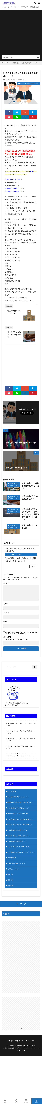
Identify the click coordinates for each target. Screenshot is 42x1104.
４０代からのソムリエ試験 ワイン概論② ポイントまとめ (20, 739)
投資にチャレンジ (13, 869)
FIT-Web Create (26, 1048)
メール (6, 613)
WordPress (21, 1050)
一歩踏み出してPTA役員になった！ (18, 808)
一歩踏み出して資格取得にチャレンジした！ (21, 852)
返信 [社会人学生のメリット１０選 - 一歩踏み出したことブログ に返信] (33, 566)
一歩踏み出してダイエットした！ (18, 813)
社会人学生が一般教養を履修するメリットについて (30, 485)
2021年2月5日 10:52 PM (13, 554)
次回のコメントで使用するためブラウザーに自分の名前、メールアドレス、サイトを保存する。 (20, 633)
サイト (5, 621)
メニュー (26, 1101)
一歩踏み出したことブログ (26, 1045)
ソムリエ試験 (12, 791)
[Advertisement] (21, 33)
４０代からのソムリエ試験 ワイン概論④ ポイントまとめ (21, 724)
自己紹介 (10, 874)
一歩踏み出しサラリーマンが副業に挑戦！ (20, 802)
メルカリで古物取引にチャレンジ (18, 797)
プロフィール (12, 7)
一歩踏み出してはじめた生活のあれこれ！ (20, 824)
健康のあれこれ (34, 7)
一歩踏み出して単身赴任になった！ (18, 830)
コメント (6, 583)
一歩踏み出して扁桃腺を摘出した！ (18, 836)
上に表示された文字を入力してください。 (16, 639)
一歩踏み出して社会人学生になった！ (16, 80)
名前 (5, 604)
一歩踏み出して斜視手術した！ (17, 841)
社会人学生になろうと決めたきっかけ (14, 334)
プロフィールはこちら (11, 705)
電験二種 (10, 885)
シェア (16, 1101)
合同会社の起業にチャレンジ (16, 863)
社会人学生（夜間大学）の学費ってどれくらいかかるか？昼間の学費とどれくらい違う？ (30, 514)
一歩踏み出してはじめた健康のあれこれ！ (20, 819)
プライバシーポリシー (15, 1041)
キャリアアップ (23, 7)
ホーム (4, 7)
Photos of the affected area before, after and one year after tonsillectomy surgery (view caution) (20, 755)
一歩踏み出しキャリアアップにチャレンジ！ (24, 63)
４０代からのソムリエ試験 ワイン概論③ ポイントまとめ (20, 732)
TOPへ (36, 1101)
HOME (6, 63)
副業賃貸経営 (12, 858)
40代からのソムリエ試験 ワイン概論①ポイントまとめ (20, 747)
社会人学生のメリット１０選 (14, 312)
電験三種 (10, 880)
